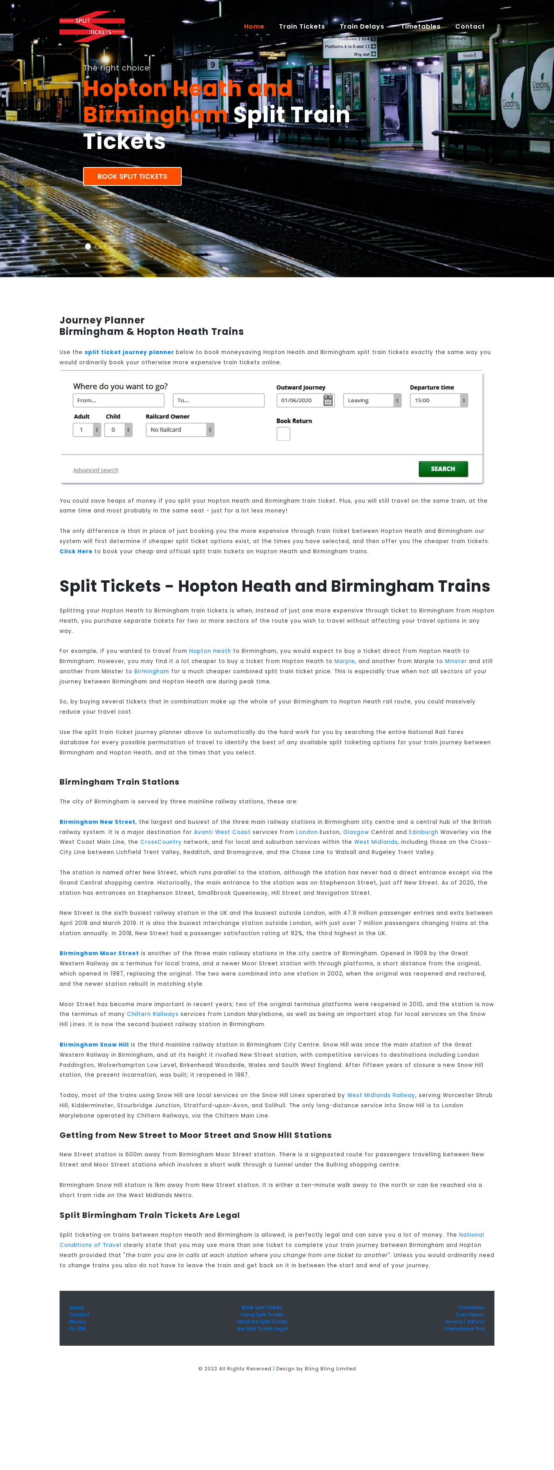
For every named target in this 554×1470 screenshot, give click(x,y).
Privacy (78, 1321)
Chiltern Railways (153, 1014)
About (76, 1307)
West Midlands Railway (381, 1095)
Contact (79, 1314)
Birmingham (151, 671)
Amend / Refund (465, 1321)
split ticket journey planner (129, 352)
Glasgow (356, 832)
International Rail (464, 1328)
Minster (456, 661)
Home (258, 26)
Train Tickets (302, 26)
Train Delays (470, 1314)
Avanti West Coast (222, 832)
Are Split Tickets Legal (262, 1328)
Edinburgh (423, 832)
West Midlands (376, 842)
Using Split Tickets (262, 1314)
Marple (345, 661)
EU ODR (77, 1328)
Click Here (76, 551)
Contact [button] (471, 26)
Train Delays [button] (363, 26)
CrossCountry (161, 842)
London (307, 832)
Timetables (421, 26)
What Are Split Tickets (262, 1321)
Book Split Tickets (132, 176)
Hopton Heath (210, 651)
